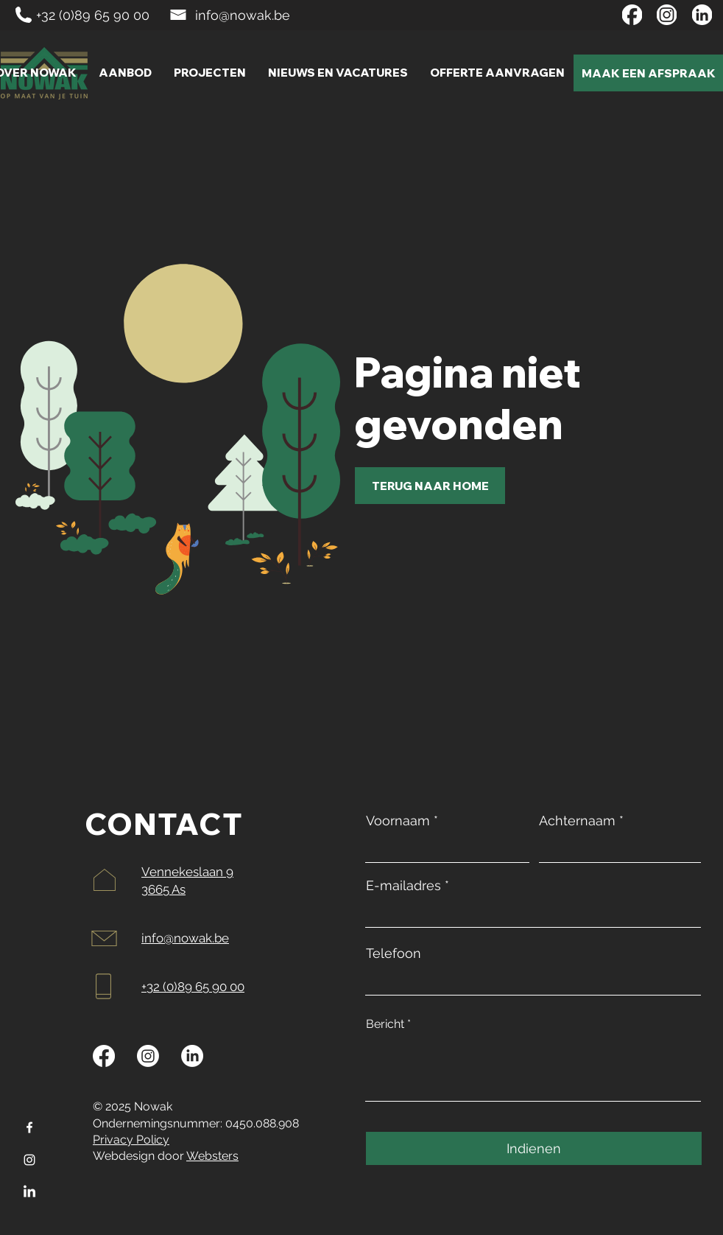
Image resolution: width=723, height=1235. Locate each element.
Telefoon (393, 953)
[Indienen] (534, 1148)
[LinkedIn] (29, 1192)
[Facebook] (29, 1127)
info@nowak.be (242, 15)
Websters (212, 1156)
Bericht (385, 1024)
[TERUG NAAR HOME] (430, 485)
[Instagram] (29, 1159)
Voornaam (398, 821)
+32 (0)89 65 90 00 (92, 15)
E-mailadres (403, 885)
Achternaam (577, 821)
